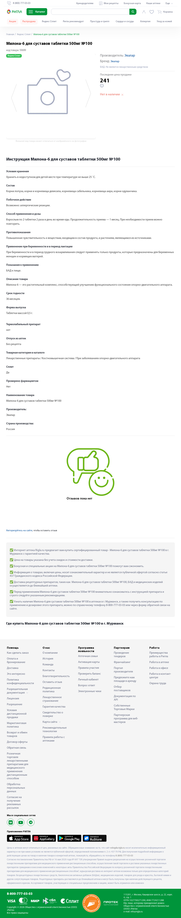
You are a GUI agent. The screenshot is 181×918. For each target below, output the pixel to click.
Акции (12, 21)
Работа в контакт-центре (160, 676)
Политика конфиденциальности (19, 681)
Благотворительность (55, 676)
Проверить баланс (89, 673)
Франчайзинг (122, 662)
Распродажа (29, 21)
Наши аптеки (153, 3)
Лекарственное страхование (52, 699)
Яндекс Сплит (49, 21)
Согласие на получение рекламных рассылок (14, 802)
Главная (10, 34)
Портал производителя (123, 670)
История (48, 658)
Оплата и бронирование (16, 660)
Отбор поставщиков (122, 689)
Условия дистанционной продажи (17, 714)
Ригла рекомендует (73, 21)
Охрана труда (157, 683)
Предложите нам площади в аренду (125, 679)
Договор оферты (17, 742)
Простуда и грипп (99, 21)
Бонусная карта (132, 3)
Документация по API (125, 698)
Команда (48, 664)
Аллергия (145, 21)
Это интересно (16, 674)
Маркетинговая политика (16, 725)
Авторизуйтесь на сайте (19, 530)
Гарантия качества (54, 706)
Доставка (12, 668)
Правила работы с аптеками (54, 739)
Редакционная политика (52, 690)
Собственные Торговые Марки (124, 707)
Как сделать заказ (18, 653)
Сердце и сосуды (125, 21)
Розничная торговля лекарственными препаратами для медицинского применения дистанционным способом (17, 766)
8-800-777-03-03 (20, 894)
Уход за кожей (164, 21)
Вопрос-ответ (86, 685)
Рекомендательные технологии (55, 729)
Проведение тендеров (121, 655)
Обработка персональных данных (16, 788)
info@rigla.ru (137, 912)
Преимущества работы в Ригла (158, 655)
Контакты (49, 670)
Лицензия (13, 698)
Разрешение (14, 704)
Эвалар (129, 55)
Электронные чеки (89, 691)
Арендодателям (84, 3)
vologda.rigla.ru (117, 848)
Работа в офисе (158, 668)
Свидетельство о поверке (53, 714)
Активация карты (89, 662)
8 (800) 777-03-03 (124, 856)
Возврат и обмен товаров (17, 734)
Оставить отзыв (52, 682)
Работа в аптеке (159, 662)
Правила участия (88, 668)
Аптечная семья (88, 656)
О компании (50, 653)
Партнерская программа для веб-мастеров (126, 719)
